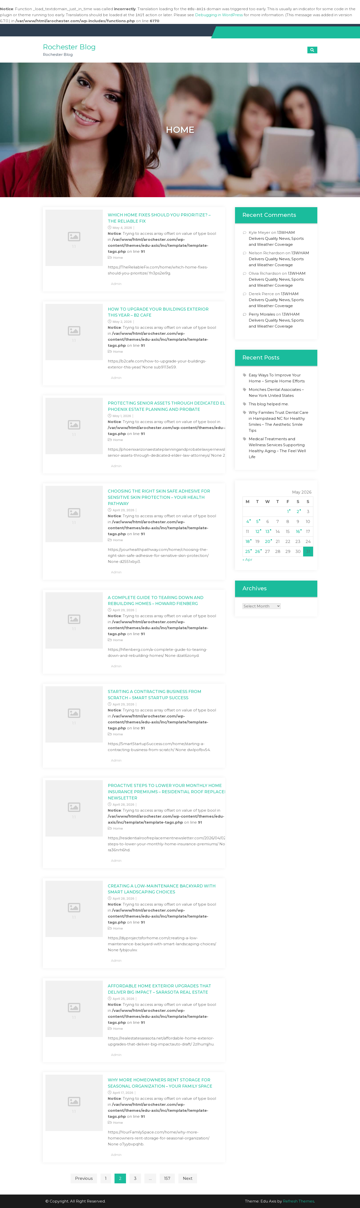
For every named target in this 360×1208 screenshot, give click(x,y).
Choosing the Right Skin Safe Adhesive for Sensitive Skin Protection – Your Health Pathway (159, 497)
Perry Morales (262, 314)
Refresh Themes (298, 1201)
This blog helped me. (269, 404)
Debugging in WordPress (219, 14)
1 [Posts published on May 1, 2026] (288, 511)
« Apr (247, 559)
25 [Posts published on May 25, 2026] (247, 551)
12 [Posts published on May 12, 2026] (257, 531)
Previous (84, 1178)
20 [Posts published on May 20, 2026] (267, 541)
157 (167, 1178)
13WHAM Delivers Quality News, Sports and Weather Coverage (276, 238)
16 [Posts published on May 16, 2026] (298, 531)
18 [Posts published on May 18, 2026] (247, 541)
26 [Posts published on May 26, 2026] (257, 551)
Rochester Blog (69, 47)
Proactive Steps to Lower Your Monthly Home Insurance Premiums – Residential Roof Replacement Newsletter (172, 791)
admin (116, 284)
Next (188, 1178)
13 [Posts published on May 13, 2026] (267, 531)
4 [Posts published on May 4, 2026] (247, 521)
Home (118, 257)
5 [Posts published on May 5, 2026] (257, 521)
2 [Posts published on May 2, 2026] (298, 511)
